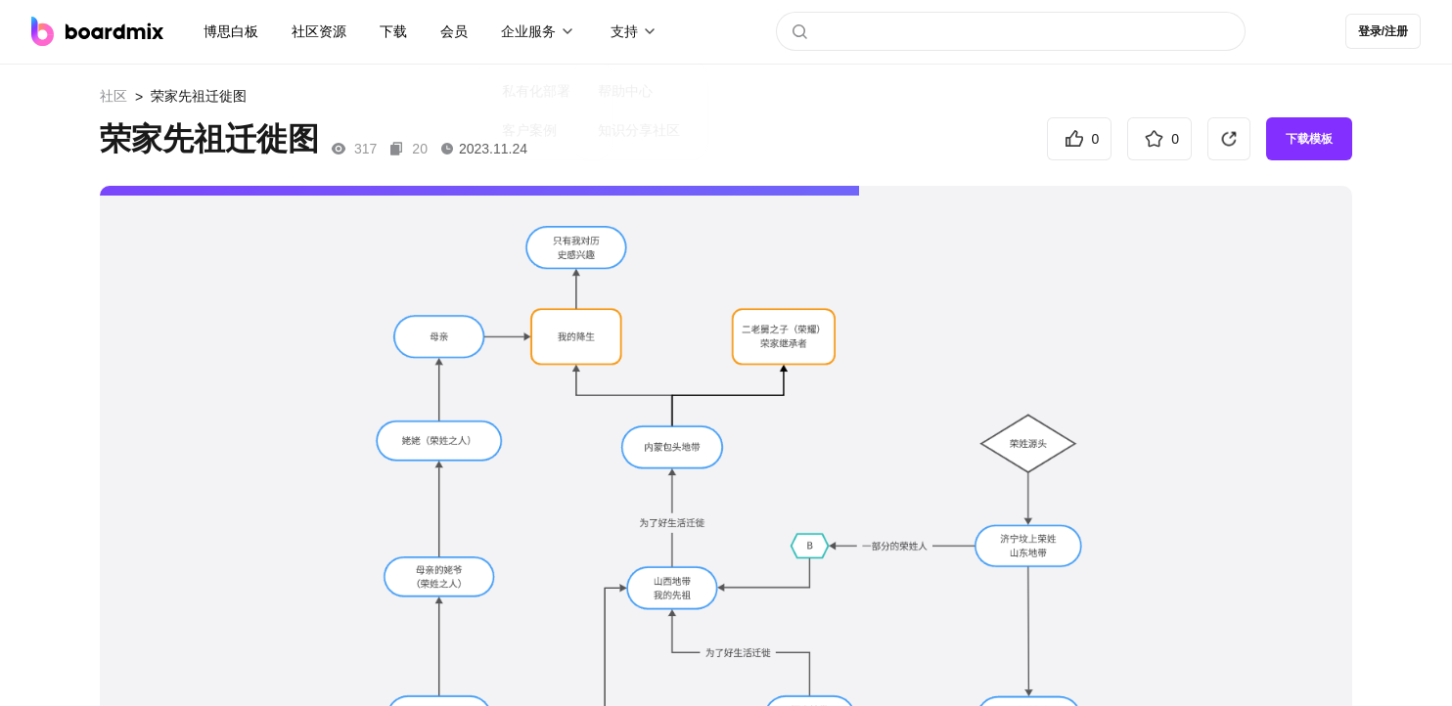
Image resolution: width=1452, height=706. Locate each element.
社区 (113, 96)
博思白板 (231, 31)
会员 (454, 31)
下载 (393, 31)
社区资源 (319, 31)
